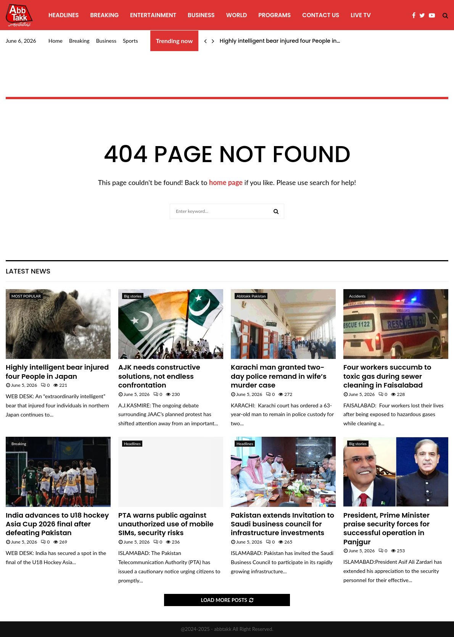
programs (274, 15)
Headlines (63, 15)
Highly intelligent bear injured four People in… (280, 41)
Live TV (361, 15)
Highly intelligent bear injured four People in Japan (57, 371)
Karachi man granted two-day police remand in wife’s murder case (279, 376)
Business (201, 15)
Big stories (133, 296)
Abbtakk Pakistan (251, 296)
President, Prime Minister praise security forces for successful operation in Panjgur (386, 528)
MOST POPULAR (26, 296)
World (236, 15)
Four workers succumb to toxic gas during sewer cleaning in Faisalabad (387, 376)
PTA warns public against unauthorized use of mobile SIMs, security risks (166, 524)
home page (226, 182)
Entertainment (153, 15)
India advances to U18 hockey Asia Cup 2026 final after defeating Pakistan (57, 524)
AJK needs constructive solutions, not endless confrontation (159, 376)
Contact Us (320, 15)
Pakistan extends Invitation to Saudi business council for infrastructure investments (282, 524)
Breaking (104, 15)
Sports (130, 40)
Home (55, 40)
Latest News (28, 271)
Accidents (357, 296)
